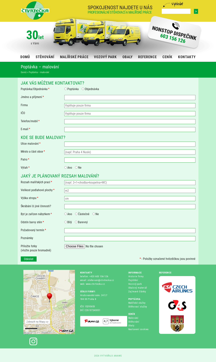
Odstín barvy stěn (32, 222)
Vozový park (135, 283)
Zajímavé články (137, 291)
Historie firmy (136, 276)
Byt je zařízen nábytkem (36, 214)
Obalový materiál (137, 287)
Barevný (81, 222)
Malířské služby (136, 302)
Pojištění (133, 280)
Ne (78, 167)
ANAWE (118, 355)
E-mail (25, 129)
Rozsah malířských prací (36, 182)
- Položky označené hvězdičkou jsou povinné (167, 259)
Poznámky (27, 238)
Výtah (25, 167)
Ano (68, 167)
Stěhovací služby (137, 306)
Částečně (82, 214)
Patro (25, 159)
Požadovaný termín (33, 230)
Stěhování (133, 321)
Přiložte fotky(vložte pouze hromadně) (36, 248)
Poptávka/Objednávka (35, 89)
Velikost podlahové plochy (38, 190)
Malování (133, 317)
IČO (23, 113)
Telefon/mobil (30, 121)
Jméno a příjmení (32, 97)
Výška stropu (29, 198)
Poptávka (71, 89)
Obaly (131, 325)
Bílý (68, 222)
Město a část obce (33, 151)
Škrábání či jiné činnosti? (36, 206)
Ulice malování (31, 143)
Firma (24, 105)
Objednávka (90, 89)
